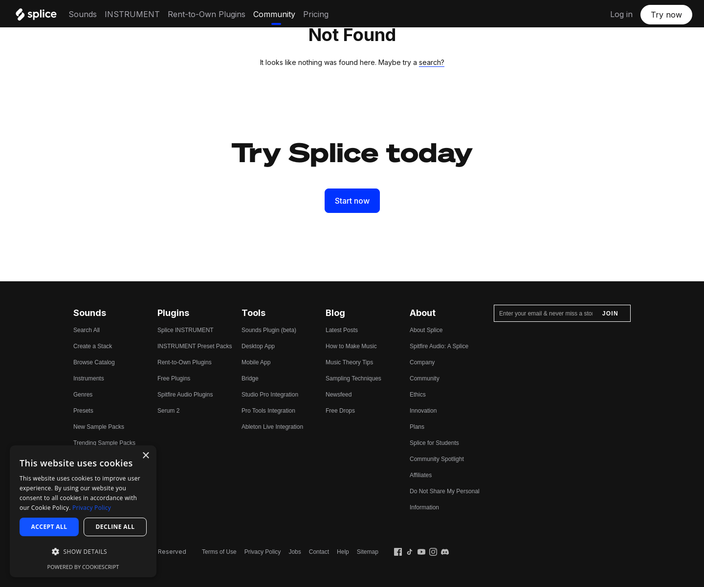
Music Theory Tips (349, 362)
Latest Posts (342, 330)
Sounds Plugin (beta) (269, 330)
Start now (352, 201)
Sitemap (367, 551)
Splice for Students (434, 443)
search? (431, 62)
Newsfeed (339, 394)
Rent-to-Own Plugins (206, 14)
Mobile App (256, 362)
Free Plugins (173, 378)
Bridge (250, 378)
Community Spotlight (437, 459)
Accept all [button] (49, 527)
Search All (86, 330)
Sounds (82, 14)
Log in (621, 14)
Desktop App (258, 346)
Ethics (418, 394)
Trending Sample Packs (104, 443)
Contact (319, 551)
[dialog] (83, 511)
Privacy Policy (262, 551)
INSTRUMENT (132, 14)
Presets (83, 410)
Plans (417, 426)
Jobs (294, 551)
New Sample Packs (98, 426)
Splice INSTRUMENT (185, 330)
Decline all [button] (115, 527)
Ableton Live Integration (272, 426)
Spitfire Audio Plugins (185, 394)
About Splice (426, 330)
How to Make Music (351, 346)
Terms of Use (219, 551)
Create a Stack (92, 346)
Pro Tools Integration (268, 410)
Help (343, 551)
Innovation (423, 410)
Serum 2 (168, 410)
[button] (83, 552)
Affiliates (421, 475)
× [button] (145, 456)
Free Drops (340, 410)
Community (274, 14)
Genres (82, 394)
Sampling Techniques (353, 378)
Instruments (88, 378)
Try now (666, 15)
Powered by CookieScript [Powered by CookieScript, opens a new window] (83, 566)
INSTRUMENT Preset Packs (194, 346)
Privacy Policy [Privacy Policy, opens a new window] (91, 507)
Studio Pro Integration (270, 394)
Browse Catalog (94, 362)
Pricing (316, 14)
